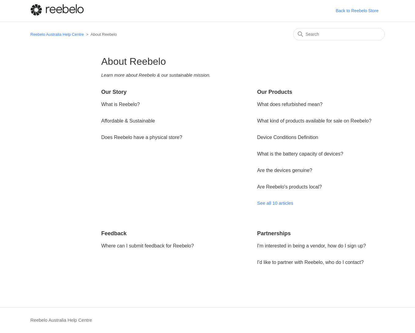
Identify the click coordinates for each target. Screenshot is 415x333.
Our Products (274, 92)
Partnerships (274, 233)
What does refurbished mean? (289, 104)
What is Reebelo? (120, 104)
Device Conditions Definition (287, 137)
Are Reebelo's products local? (289, 186)
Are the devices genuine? (284, 170)
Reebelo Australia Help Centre (57, 34)
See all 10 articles (275, 203)
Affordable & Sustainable (128, 120)
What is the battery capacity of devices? (300, 153)
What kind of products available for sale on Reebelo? (314, 120)
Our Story (114, 92)
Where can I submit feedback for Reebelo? (147, 245)
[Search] (339, 34)
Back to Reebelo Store (357, 10)
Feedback (114, 233)
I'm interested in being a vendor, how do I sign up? (311, 245)
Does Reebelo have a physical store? (141, 137)
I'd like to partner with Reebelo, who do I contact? (310, 262)
